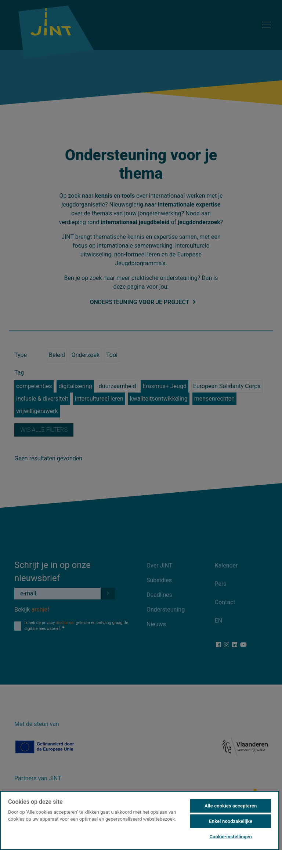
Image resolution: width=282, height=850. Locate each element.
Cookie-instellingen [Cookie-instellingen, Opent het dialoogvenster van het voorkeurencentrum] (230, 836)
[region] (139, 820)
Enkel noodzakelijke (230, 821)
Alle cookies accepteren (231, 806)
